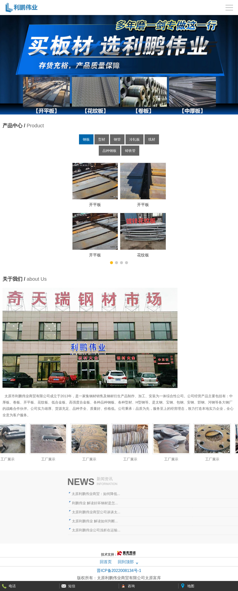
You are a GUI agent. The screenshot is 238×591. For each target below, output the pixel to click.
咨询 (131, 586)
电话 (12, 586)
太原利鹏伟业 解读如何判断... (162, 521)
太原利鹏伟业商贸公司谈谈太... (163, 512)
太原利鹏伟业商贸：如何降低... (163, 494)
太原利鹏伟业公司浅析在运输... (163, 530)
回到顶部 (126, 562)
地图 (190, 586)
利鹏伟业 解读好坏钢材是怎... (162, 503)
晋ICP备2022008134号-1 (119, 570)
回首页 (106, 562)
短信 (71, 586)
